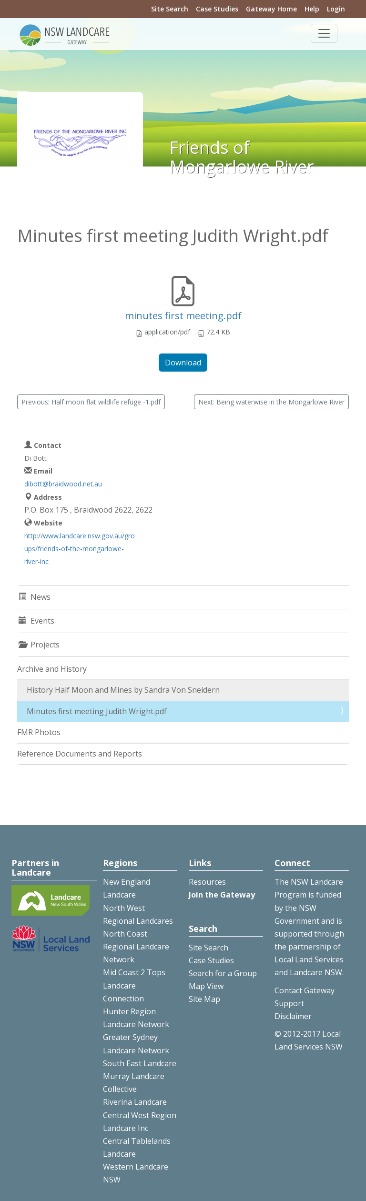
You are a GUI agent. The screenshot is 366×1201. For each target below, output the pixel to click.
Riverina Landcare (135, 1102)
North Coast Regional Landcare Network (136, 947)
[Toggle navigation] (324, 33)
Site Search (169, 8)
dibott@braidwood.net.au (63, 483)
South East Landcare (139, 1063)
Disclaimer (293, 1016)
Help (312, 8)
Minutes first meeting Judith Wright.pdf (97, 711)
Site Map (204, 999)
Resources (207, 882)
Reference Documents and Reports (79, 753)
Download (183, 362)
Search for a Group (223, 973)
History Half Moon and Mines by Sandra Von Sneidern (123, 690)
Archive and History (52, 669)
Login (336, 8)
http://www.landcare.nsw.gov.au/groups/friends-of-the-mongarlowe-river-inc (79, 548)
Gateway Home (271, 8)
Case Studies (217, 8)
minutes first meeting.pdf (183, 315)
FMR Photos (39, 732)
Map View (206, 986)
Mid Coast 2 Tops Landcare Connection (134, 985)
